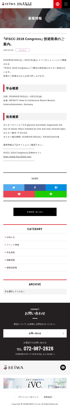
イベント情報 (12, 244)
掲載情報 (10, 259)
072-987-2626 (39, 348)
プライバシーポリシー (28, 396)
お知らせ (10, 237)
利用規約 (48, 396)
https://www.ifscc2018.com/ (17, 156)
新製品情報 (11, 267)
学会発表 (10, 252)
